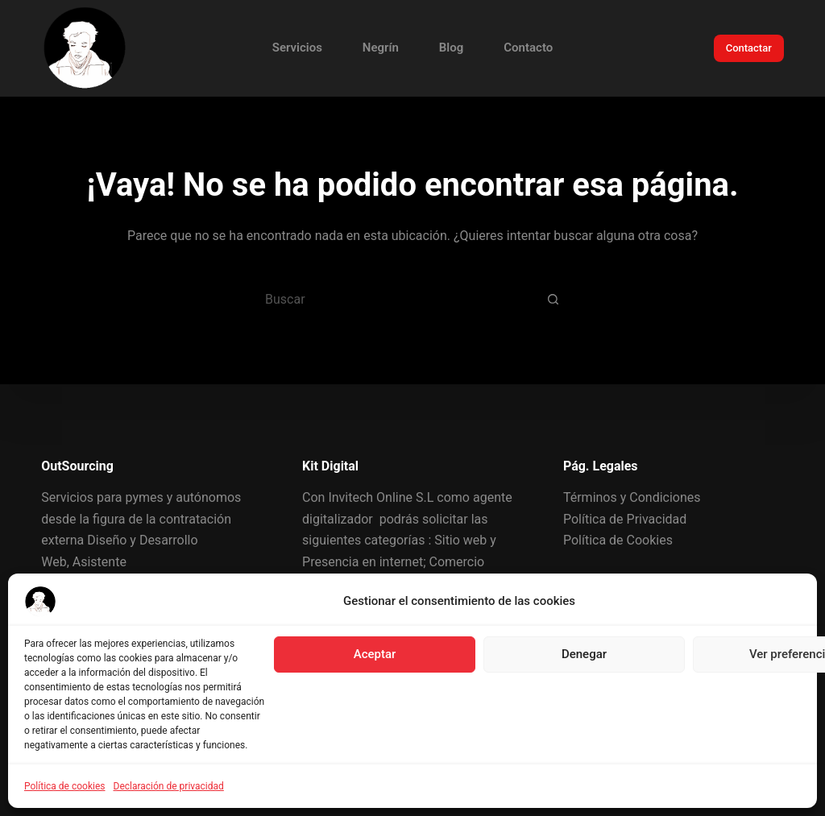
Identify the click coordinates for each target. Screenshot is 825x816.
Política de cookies (65, 786)
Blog (451, 47)
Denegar (584, 654)
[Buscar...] (392, 299)
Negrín (381, 47)
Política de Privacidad (624, 519)
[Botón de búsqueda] (553, 299)
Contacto (528, 47)
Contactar (749, 48)
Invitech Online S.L (380, 497)
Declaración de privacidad (169, 786)
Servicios (297, 47)
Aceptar (375, 654)
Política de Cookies (618, 540)
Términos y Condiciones (632, 497)
